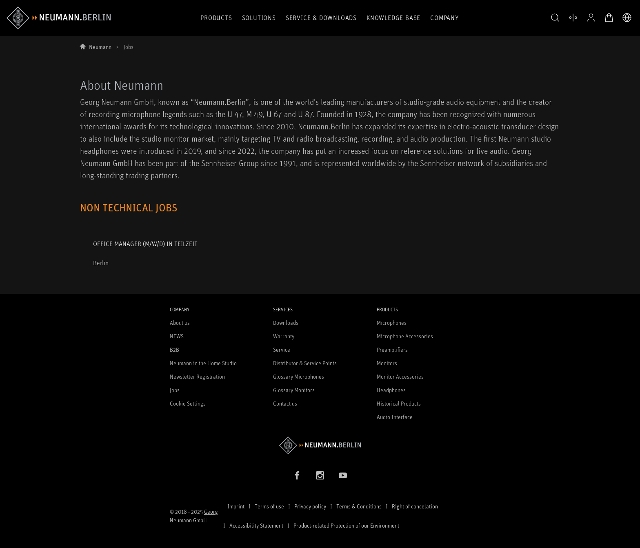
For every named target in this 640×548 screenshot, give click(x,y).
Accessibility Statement (256, 525)
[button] (555, 18)
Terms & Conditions (359, 506)
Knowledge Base (393, 17)
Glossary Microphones (298, 376)
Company (444, 17)
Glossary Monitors (294, 389)
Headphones (391, 389)
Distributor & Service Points (305, 362)
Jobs (175, 389)
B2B (174, 349)
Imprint (235, 506)
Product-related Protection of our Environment (346, 525)
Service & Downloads (321, 17)
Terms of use (269, 506)
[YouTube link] (343, 475)
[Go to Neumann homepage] (320, 445)
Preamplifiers (392, 349)
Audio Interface (395, 416)
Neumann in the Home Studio (203, 362)
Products (216, 17)
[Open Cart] (609, 17)
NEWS (177, 336)
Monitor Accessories (400, 376)
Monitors (387, 362)
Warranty (283, 336)
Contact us (285, 403)
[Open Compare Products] (573, 17)
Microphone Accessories (405, 336)
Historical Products (399, 403)
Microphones (392, 322)
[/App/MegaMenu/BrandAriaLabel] (59, 18)
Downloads (285, 322)
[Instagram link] (320, 475)
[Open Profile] (591, 17)
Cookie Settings (188, 403)
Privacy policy (310, 506)
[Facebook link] (297, 475)
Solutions (259, 17)
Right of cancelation (415, 506)
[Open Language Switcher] (626, 17)
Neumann (100, 46)
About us (180, 322)
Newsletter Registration (197, 376)
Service (281, 349)
